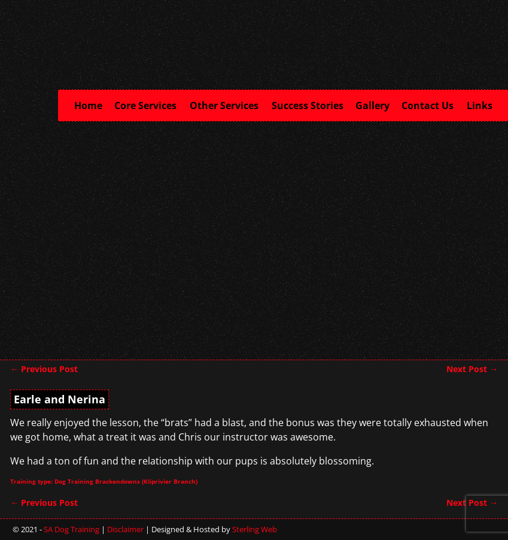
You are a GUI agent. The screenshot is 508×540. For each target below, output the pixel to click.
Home (88, 105)
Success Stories (307, 105)
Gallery (372, 105)
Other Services (228, 104)
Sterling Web (254, 529)
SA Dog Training (71, 529)
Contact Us (431, 104)
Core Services (149, 104)
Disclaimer (125, 529)
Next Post (472, 369)
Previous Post (44, 369)
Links (479, 105)
